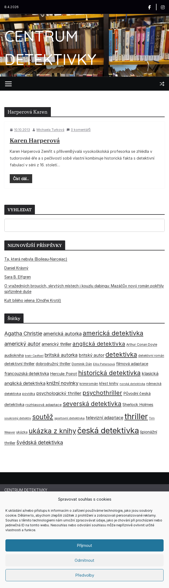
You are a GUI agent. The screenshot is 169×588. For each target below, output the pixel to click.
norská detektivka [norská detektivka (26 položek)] (132, 384)
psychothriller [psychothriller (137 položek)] (102, 392)
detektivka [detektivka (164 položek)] (121, 354)
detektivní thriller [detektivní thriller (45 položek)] (19, 363)
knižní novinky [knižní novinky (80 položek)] (62, 383)
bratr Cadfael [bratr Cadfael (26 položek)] (34, 356)
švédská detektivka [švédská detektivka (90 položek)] (39, 442)
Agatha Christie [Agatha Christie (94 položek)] (23, 333)
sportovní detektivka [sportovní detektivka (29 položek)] (69, 418)
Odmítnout (84, 560)
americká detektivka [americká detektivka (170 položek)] (113, 333)
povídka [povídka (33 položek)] (28, 394)
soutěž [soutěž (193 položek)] (42, 417)
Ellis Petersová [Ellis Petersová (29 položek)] (104, 364)
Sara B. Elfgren (17, 277)
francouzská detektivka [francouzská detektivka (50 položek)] (26, 373)
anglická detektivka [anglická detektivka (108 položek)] (98, 343)
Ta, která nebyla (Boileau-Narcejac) (35, 259)
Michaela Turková (50, 130)
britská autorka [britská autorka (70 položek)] (61, 355)
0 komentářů (79, 130)
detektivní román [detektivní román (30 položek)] (151, 356)
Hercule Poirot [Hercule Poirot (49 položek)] (63, 373)
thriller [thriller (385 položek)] (136, 416)
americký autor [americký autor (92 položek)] (22, 344)
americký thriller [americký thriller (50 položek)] (56, 344)
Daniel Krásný (16, 268)
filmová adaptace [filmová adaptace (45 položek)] (132, 363)
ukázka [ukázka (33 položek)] (22, 432)
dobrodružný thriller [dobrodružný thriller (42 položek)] (53, 364)
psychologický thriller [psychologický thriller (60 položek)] (58, 393)
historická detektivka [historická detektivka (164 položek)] (109, 373)
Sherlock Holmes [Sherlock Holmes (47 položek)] (137, 404)
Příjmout (84, 545)
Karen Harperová (35, 140)
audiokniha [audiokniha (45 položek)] (14, 355)
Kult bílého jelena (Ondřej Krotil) (32, 300)
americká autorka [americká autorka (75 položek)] (62, 333)
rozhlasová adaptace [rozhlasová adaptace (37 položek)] (43, 404)
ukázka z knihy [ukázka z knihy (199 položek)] (52, 431)
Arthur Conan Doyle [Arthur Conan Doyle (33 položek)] (141, 344)
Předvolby (84, 575)
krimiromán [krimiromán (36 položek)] (88, 383)
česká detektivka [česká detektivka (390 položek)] (108, 430)
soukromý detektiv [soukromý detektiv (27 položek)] (17, 418)
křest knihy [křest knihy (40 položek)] (108, 383)
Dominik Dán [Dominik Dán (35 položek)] (82, 364)
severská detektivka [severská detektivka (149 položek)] (92, 403)
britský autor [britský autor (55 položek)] (91, 355)
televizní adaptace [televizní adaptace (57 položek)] (104, 417)
